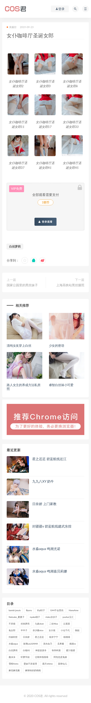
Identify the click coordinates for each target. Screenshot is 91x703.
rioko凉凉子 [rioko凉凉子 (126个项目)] (51, 617)
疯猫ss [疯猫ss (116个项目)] (72, 643)
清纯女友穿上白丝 (19, 345)
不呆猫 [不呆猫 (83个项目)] (12, 623)
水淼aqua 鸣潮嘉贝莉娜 (49, 571)
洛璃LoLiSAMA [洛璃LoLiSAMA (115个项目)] (30, 643)
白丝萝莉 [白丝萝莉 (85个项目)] (13, 650)
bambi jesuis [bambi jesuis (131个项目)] (15, 610)
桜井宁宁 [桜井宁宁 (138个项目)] (53, 637)
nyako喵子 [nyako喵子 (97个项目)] (35, 617)
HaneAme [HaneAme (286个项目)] (74, 610)
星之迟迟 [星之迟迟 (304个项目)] (39, 637)
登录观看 (45, 221)
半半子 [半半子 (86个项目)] (24, 630)
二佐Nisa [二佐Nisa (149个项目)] (53, 623)
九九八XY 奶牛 (43, 481)
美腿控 (12, 27)
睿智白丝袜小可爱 (61, 385)
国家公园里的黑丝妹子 (22, 285)
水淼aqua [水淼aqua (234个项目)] (13, 643)
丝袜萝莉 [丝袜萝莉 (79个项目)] (25, 623)
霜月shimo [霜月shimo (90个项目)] (47, 663)
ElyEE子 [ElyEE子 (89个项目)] (41, 610)
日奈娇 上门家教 (44, 504)
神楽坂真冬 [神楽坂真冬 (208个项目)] (41, 650)
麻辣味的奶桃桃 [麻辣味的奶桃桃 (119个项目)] (33, 670)
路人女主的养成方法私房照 (23, 387)
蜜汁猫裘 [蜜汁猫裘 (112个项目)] (70, 650)
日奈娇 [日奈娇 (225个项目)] (26, 637)
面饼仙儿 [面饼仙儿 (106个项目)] (62, 663)
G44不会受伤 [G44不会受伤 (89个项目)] (56, 610)
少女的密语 (56, 345)
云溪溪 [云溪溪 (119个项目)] (66, 623)
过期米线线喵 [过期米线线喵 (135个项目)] (41, 657)
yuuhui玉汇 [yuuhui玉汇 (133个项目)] (68, 617)
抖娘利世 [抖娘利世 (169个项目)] (13, 637)
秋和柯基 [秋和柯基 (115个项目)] (56, 650)
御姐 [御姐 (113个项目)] (77, 630)
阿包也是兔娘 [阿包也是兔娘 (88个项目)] (60, 657)
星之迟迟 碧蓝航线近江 (49, 459)
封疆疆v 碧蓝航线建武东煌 (51, 526)
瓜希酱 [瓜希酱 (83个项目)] (60, 643)
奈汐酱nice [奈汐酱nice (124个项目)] (38, 630)
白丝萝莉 (15, 246)
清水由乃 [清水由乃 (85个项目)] (47, 643)
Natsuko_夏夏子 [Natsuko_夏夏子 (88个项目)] (16, 617)
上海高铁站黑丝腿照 (70, 285)
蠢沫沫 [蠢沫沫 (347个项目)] (12, 657)
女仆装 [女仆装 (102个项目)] (52, 630)
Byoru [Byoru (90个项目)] (29, 610)
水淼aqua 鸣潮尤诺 (46, 549)
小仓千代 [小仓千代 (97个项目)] (65, 630)
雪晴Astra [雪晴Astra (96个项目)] (13, 663)
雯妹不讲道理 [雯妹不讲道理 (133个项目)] (30, 663)
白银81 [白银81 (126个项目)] (26, 650)
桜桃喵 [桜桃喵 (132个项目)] (66, 637)
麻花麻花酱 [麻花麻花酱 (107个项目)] (14, 670)
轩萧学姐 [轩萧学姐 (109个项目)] (25, 657)
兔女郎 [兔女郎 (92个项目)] (12, 630)
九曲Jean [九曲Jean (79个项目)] (39, 623)
